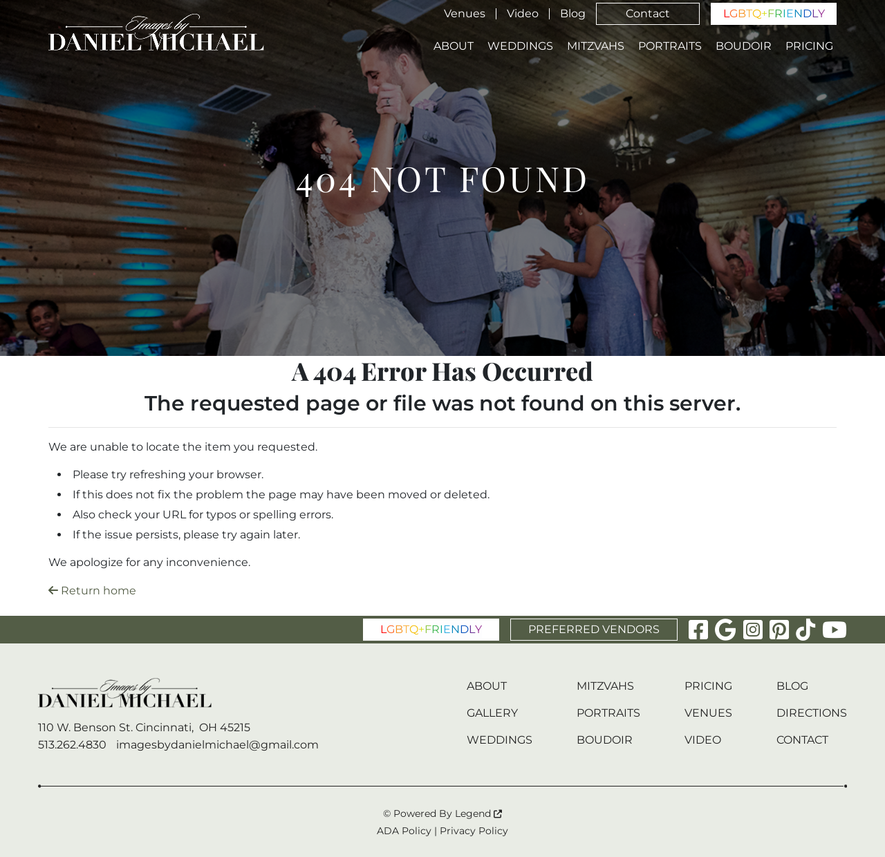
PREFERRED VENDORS (594, 629)
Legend (478, 813)
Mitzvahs (595, 46)
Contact (648, 13)
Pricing (809, 46)
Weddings (520, 46)
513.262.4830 (72, 744)
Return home (92, 590)
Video (523, 13)
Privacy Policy (474, 831)
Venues (464, 13)
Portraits (670, 46)
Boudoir (744, 46)
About (454, 46)
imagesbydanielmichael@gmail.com (217, 744)
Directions (811, 712)
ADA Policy (404, 831)
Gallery (492, 712)
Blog (573, 13)
